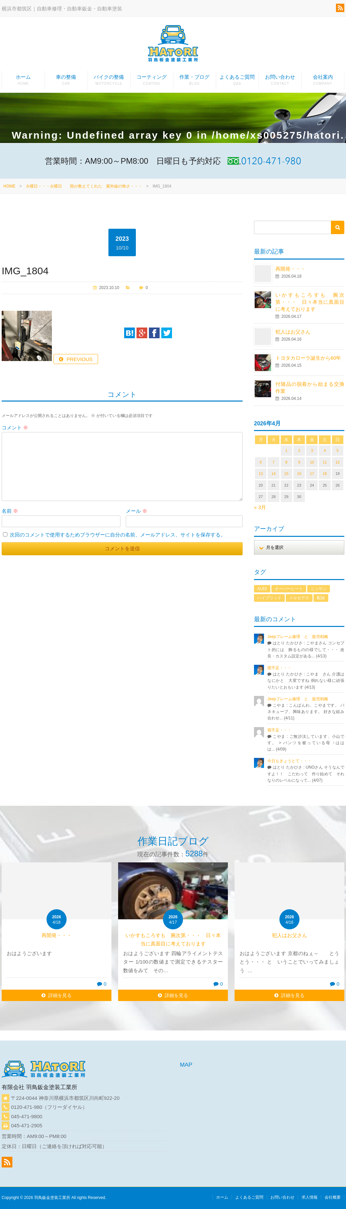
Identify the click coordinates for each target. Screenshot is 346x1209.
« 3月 (260, 507)
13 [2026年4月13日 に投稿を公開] (261, 474)
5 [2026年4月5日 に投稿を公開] (338, 450)
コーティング (152, 81)
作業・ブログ (194, 81)
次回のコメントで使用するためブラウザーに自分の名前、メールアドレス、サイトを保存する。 (118, 535)
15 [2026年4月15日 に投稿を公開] (286, 474)
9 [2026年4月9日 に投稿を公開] (299, 462)
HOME (9, 186)
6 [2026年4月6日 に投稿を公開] (261, 462)
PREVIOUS (80, 359)
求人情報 (309, 1197)
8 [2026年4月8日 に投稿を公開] (286, 462)
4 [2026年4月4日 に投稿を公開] (325, 450)
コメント (15, 427)
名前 (10, 511)
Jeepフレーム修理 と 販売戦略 (299, 636)
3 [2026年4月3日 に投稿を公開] (312, 450)
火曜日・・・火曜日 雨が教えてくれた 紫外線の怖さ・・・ (84, 186)
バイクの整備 (109, 81)
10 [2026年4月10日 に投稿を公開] (312, 462)
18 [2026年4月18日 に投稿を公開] (325, 474)
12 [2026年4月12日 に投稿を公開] (338, 462)
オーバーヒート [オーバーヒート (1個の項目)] (289, 588)
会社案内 (322, 81)
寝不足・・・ (279, 667)
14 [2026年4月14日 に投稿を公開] (273, 474)
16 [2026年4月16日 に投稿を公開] (299, 474)
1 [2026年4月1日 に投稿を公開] (286, 450)
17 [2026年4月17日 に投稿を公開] (312, 474)
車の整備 (66, 81)
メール (136, 511)
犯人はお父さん (293, 332)
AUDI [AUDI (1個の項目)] (262, 588)
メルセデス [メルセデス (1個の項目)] (299, 597)
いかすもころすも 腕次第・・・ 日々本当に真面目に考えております (309, 302)
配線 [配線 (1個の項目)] (321, 597)
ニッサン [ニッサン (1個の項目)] (319, 588)
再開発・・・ (290, 269)
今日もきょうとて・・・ (289, 761)
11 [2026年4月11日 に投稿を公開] (325, 462)
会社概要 (333, 1197)
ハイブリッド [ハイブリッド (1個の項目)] (269, 597)
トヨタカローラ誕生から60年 (308, 358)
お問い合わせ (280, 81)
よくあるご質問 (237, 81)
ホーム (23, 81)
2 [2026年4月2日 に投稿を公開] (299, 450)
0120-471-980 (26, 1107)
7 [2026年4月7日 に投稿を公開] (273, 462)
